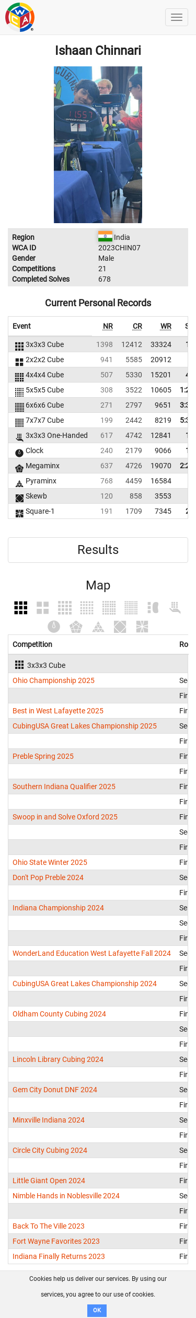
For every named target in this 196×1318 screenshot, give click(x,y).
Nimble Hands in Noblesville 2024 (66, 1196)
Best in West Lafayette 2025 (58, 711)
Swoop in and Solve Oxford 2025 (65, 817)
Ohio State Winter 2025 (50, 862)
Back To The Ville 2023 (49, 1226)
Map (98, 585)
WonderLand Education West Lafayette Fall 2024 (92, 953)
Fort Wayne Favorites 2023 (56, 1241)
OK (97, 1310)
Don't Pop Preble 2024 (48, 877)
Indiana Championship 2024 (58, 908)
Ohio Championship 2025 (54, 680)
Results (98, 549)
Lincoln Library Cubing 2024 (58, 1059)
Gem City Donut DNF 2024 (55, 1089)
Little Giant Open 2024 (49, 1180)
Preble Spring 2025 (43, 756)
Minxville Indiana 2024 (49, 1120)
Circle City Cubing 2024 (50, 1150)
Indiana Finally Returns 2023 (59, 1256)
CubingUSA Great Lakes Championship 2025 (85, 726)
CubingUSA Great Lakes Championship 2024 (85, 983)
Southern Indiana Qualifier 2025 (64, 786)
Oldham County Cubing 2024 (59, 1014)
